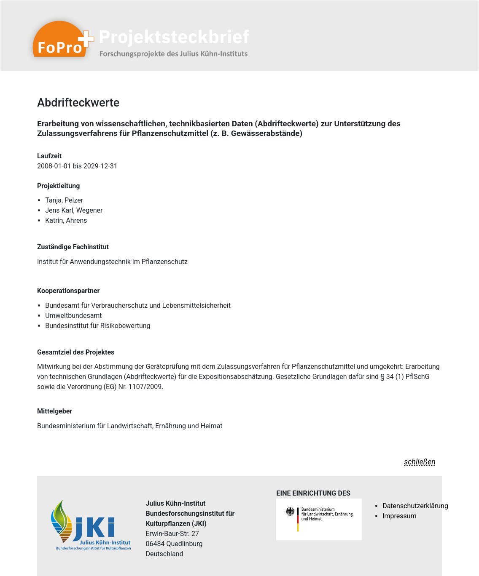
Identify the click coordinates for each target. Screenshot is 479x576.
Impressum (399, 516)
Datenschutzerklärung (415, 506)
